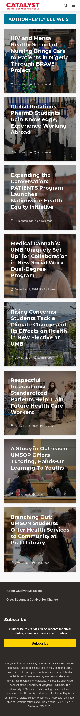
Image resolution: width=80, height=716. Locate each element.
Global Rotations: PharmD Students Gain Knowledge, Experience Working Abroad (39, 119)
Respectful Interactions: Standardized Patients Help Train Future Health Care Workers (37, 396)
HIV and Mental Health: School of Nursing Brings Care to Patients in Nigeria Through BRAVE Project (40, 54)
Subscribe (40, 643)
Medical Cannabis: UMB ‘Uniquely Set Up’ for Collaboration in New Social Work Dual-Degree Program (39, 259)
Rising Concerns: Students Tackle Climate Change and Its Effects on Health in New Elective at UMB (39, 328)
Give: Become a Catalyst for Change (32, 599)
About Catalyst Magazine (24, 590)
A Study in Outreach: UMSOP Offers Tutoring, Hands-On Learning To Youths (39, 458)
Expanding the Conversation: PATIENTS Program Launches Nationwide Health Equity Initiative (37, 191)
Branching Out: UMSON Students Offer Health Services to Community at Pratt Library (40, 530)
